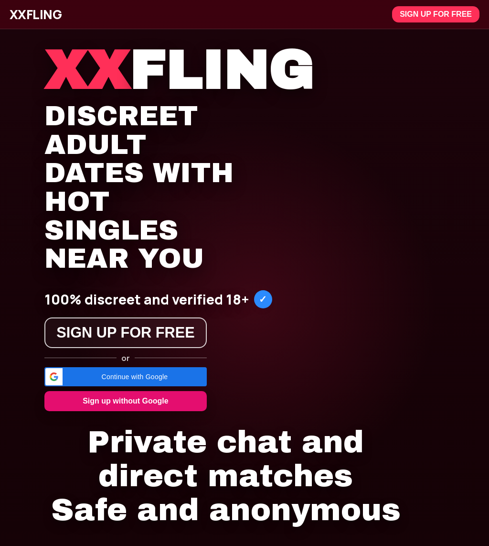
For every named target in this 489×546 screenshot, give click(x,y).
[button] (125, 376)
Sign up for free (436, 14)
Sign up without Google (126, 401)
